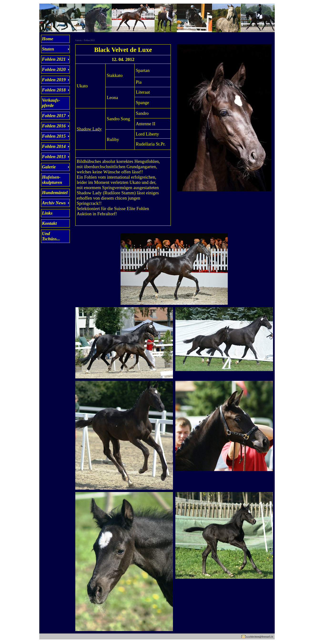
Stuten (48, 48)
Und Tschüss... (51, 236)
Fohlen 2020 (54, 69)
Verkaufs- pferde (51, 103)
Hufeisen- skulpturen (52, 180)
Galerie (49, 166)
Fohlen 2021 (54, 59)
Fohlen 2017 (54, 115)
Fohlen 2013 (54, 156)
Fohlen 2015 (54, 136)
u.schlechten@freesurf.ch (259, 636)
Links (47, 213)
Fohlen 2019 (54, 79)
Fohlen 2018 (54, 89)
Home (47, 38)
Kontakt (49, 223)
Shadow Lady (89, 128)
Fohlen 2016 (54, 125)
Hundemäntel (55, 192)
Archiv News (54, 202)
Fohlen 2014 (54, 146)
